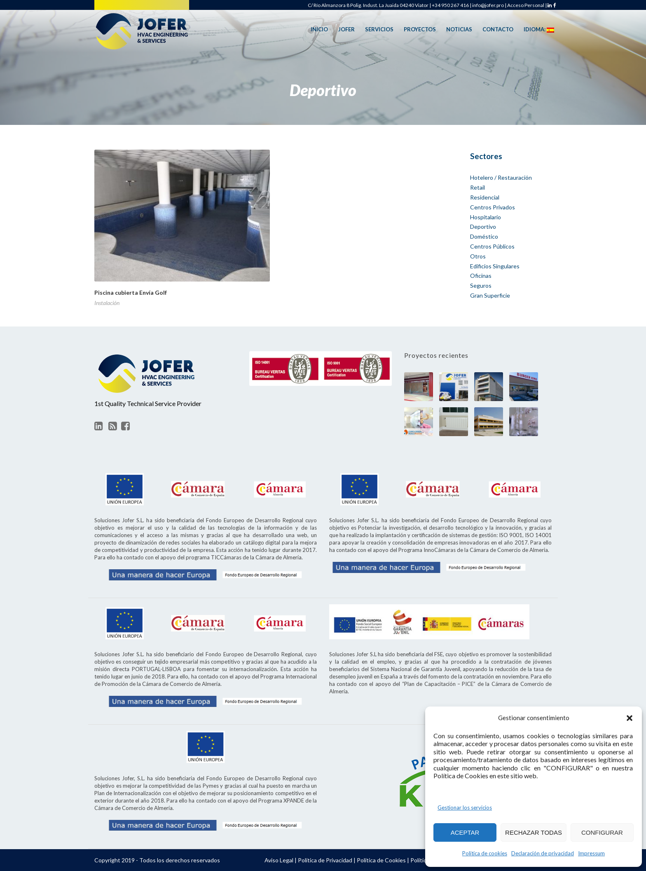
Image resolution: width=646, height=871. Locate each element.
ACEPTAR (465, 832)
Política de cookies (484, 853)
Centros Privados (492, 207)
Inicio (319, 29)
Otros (478, 256)
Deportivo (483, 226)
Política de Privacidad (325, 860)
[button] (629, 718)
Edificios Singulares (495, 266)
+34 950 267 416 (450, 5)
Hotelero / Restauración (501, 177)
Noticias (459, 29)
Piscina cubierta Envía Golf (130, 292)
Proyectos (420, 29)
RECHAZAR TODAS (533, 832)
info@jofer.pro (488, 5)
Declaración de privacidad (542, 853)
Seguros (481, 285)
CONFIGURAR (602, 832)
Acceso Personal (525, 5)
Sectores (486, 156)
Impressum (591, 853)
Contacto (497, 29)
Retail (477, 187)
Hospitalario (485, 217)
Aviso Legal (278, 860)
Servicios (379, 29)
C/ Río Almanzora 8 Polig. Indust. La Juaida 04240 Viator (368, 5)
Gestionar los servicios (465, 807)
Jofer (346, 29)
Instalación (106, 302)
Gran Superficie (490, 295)
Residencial (484, 197)
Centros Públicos (492, 246)
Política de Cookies (381, 860)
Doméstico (484, 236)
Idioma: (539, 30)
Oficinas (481, 275)
